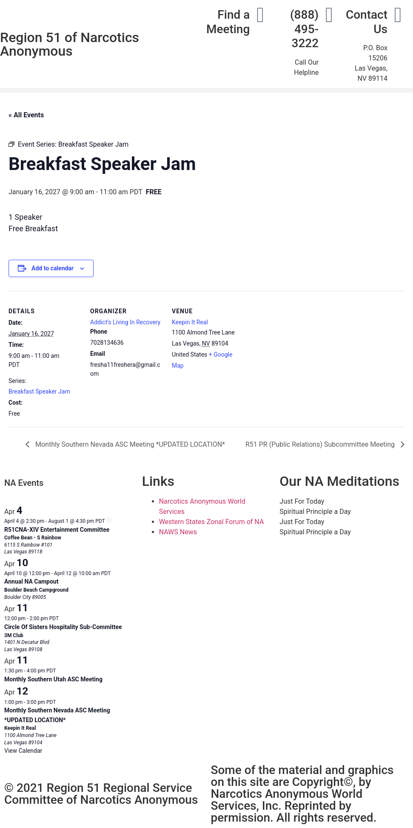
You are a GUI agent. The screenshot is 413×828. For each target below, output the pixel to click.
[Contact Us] (398, 15)
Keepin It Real (190, 322)
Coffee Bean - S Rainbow (32, 538)
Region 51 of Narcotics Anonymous (69, 44)
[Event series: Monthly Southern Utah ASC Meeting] (60, 671)
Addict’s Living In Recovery (125, 322)
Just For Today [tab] (301, 501)
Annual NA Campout (31, 581)
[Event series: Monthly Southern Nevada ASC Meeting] (60, 702)
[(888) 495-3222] (329, 15)
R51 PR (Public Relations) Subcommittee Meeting (320, 444)
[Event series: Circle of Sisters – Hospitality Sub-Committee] (63, 618)
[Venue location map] (298, 349)
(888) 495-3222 (304, 29)
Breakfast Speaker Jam (39, 391)
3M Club (13, 635)
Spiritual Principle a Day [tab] (314, 512)
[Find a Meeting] (260, 15)
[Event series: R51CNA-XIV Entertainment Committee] (109, 520)
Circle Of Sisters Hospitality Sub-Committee (63, 627)
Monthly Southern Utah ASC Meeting (53, 679)
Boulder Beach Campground (36, 590)
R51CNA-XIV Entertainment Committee (56, 529)
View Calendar (23, 750)
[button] (206, 90)
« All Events (26, 115)
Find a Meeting (228, 22)
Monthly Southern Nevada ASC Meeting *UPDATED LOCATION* (129, 444)
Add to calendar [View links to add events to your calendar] (52, 268)
